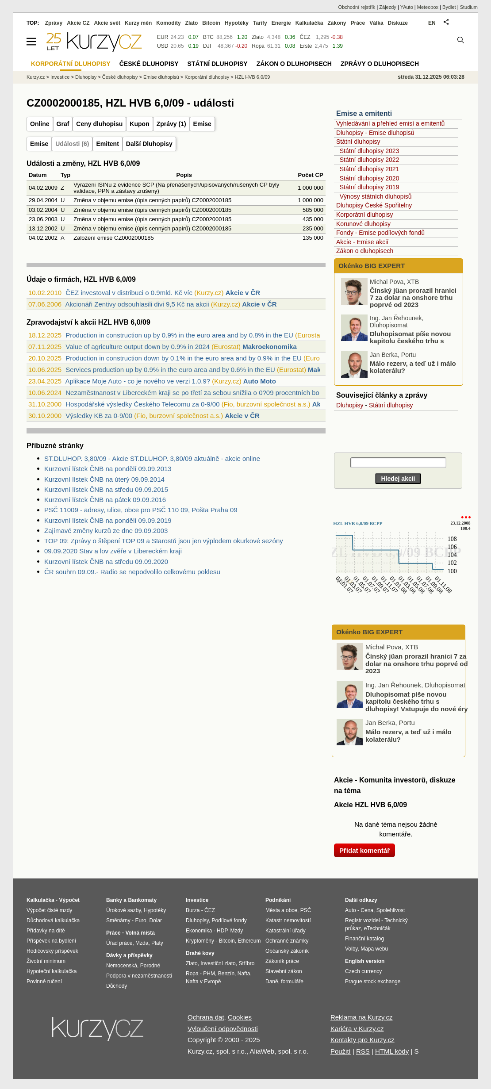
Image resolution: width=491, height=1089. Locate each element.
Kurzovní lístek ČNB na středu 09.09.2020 (106, 561)
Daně (271, 981)
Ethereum (249, 941)
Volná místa (139, 933)
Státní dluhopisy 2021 (369, 169)
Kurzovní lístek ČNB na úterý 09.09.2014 (104, 479)
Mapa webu (374, 949)
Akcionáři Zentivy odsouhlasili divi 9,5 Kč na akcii (137, 304)
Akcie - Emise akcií (362, 241)
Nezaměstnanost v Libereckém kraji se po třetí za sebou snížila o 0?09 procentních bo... (195, 392)
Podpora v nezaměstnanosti (139, 976)
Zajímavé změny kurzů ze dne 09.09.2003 (106, 530)
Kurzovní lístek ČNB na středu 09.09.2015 (106, 489)
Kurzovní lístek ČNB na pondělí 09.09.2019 (108, 520)
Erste (305, 46)
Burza (192, 910)
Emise (202, 123)
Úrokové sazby (123, 910)
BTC (208, 37)
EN (432, 23)
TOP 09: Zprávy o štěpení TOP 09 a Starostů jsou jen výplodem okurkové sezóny (163, 540)
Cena (367, 910)
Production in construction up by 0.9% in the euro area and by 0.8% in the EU (179, 335)
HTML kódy (392, 1051)
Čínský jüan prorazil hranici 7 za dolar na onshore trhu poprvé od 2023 (413, 297)
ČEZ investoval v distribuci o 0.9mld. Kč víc (128, 292)
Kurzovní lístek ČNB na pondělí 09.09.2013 (108, 468)
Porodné (150, 965)
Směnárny (118, 920)
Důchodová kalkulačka (53, 920)
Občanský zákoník (287, 951)
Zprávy (53, 23)
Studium (469, 7)
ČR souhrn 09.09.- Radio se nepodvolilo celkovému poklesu (132, 571)
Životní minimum (46, 961)
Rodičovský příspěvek (52, 951)
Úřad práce (119, 943)
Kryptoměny (200, 941)
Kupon (139, 123)
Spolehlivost (390, 910)
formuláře (292, 981)
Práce (358, 23)
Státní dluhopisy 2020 (369, 178)
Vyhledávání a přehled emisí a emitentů (390, 123)
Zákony (336, 23)
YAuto (406, 7)
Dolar (155, 920)
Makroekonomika (269, 346)
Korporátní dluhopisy (364, 214)
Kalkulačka (309, 23)
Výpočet (69, 900)
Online (40, 123)
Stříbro (246, 963)
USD (162, 46)
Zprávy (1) (171, 123)
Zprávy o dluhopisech (380, 63)
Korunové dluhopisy (363, 223)
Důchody (116, 986)
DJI (207, 46)
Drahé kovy (200, 953)
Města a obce (281, 910)
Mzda (141, 943)
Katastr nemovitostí (288, 920)
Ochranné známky (286, 941)
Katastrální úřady (285, 931)
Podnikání (278, 900)
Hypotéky (237, 23)
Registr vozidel (362, 920)
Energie (281, 23)
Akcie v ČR (243, 292)
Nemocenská (121, 965)
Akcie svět (107, 23)
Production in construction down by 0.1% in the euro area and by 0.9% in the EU (183, 358)
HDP (222, 931)
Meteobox (427, 7)
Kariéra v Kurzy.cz (357, 1028)
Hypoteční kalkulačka (52, 971)
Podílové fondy (228, 920)
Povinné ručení (44, 981)
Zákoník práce (282, 961)
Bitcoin (211, 23)
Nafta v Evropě (203, 981)
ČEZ (304, 37)
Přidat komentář (364, 850)
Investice (59, 77)
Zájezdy (387, 7)
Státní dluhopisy (358, 141)
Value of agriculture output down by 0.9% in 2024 (137, 346)
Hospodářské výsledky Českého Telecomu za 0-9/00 (142, 404)
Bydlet (449, 7)
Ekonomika (199, 931)
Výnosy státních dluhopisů (376, 196)
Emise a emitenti (364, 113)
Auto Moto (259, 381)
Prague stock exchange (372, 981)
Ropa (258, 46)
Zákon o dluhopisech (364, 250)
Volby (351, 949)
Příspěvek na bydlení (51, 941)
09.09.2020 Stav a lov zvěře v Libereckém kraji (113, 551)
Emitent (107, 143)
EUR (162, 37)
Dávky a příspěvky (129, 955)
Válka (376, 23)
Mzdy (236, 931)
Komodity (168, 23)
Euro (140, 920)
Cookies (240, 1017)
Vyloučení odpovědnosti (223, 1028)
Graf (63, 123)
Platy (157, 943)
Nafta (244, 973)
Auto (350, 910)
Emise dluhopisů (161, 77)
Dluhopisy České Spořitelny (374, 205)
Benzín (226, 973)
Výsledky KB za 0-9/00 (98, 415)
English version (364, 961)
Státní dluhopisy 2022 (369, 159)
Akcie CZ (78, 23)
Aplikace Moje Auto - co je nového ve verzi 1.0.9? (137, 381)
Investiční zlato (217, 963)
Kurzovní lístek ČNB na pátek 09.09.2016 (105, 499)
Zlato (258, 37)
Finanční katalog (364, 939)
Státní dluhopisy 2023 (369, 150)
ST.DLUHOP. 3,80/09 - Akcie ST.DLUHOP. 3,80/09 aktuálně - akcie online (152, 458)
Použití (340, 1051)
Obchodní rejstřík (357, 7)
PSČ (305, 910)
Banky (114, 900)
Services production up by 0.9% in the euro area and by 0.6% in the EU (170, 369)
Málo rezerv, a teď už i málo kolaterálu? (413, 367)
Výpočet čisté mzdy (49, 910)
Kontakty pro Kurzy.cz (362, 1039)
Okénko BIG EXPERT (371, 265)
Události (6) (72, 143)
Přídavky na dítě (46, 931)
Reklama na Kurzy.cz (361, 1017)
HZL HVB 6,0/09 (252, 77)
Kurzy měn (138, 23)
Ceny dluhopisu (99, 123)
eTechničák (377, 928)
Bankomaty (142, 900)
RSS (363, 1051)
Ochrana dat (206, 1017)
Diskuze (398, 23)
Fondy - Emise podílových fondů (380, 232)
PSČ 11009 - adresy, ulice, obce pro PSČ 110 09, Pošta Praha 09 (141, 510)
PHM (209, 973)
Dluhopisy (349, 405)
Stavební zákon (283, 971)
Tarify (260, 23)
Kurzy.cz (36, 77)
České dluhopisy (120, 77)
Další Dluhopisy (149, 143)
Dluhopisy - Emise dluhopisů (375, 132)
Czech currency (363, 971)
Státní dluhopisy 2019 (369, 187)
